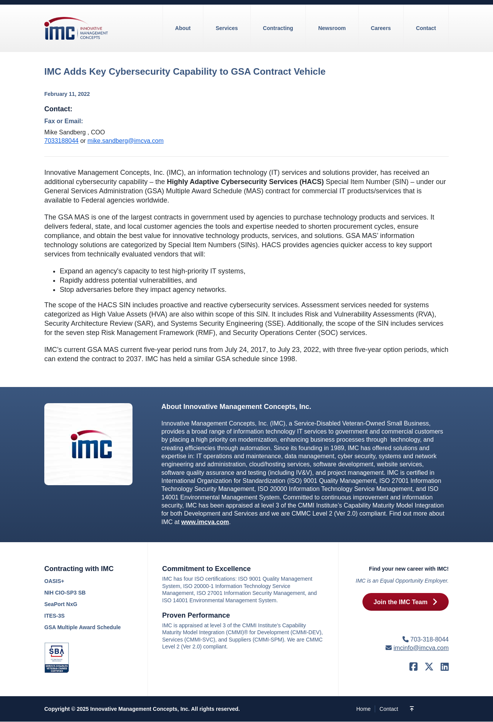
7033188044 (61, 140)
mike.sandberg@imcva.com (125, 140)
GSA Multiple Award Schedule (82, 627)
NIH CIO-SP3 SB (65, 593)
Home (363, 709)
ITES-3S (54, 616)
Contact (388, 709)
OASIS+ (54, 581)
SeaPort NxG (60, 604)
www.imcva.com (205, 522)
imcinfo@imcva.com (421, 648)
